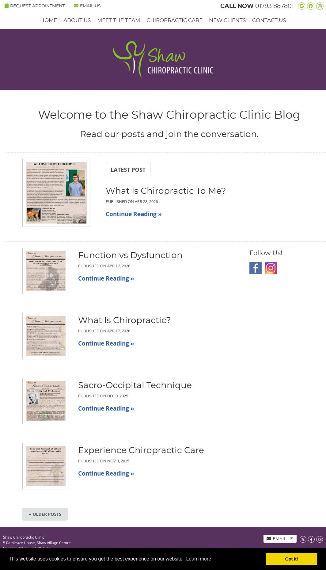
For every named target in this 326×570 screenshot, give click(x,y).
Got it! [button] (291, 559)
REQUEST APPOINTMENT (35, 5)
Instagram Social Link (271, 268)
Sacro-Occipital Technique (135, 385)
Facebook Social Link (255, 268)
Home (48, 20)
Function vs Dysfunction (130, 255)
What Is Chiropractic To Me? (166, 191)
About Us (77, 20)
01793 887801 (274, 6)
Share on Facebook (311, 539)
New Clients (227, 20)
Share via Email (319, 539)
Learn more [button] (198, 558)
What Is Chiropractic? (124, 320)
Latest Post (128, 169)
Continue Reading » (134, 214)
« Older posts (45, 514)
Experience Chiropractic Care (141, 450)
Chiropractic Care (174, 20)
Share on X (303, 539)
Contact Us (269, 20)
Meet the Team (118, 20)
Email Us (87, 5)
